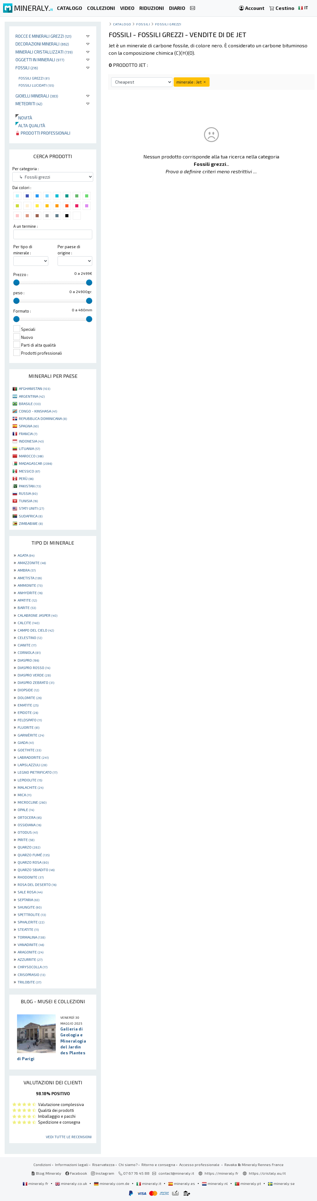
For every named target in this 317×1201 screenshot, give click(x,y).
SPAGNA (29, 426)
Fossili (26, 67)
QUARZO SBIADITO (36, 869)
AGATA (26, 555)
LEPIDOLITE (30, 780)
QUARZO (29, 847)
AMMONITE (30, 585)
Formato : (22, 311)
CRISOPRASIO (31, 974)
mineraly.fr (36, 1183)
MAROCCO (31, 456)
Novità (23, 117)
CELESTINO (30, 637)
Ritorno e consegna (158, 1164)
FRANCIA (28, 433)
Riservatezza (103, 1164)
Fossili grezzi (34, 78)
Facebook (76, 1173)
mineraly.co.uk (71, 1183)
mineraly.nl (215, 1183)
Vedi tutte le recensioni (69, 1136)
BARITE (27, 607)
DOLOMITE (29, 697)
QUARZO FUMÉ (34, 855)
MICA (24, 795)
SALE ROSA (30, 892)
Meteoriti (28, 103)
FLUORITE (28, 727)
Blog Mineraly (46, 1173)
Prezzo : (20, 274)
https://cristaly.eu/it (267, 1173)
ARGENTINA (32, 396)
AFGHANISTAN (34, 388)
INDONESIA (31, 441)
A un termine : (25, 226)
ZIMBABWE (31, 523)
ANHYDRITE (30, 592)
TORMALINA (31, 937)
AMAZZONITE (32, 562)
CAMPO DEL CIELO (36, 630)
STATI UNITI (31, 508)
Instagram (102, 1173)
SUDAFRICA (30, 516)
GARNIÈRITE (31, 735)
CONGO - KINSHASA (38, 411)
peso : (18, 292)
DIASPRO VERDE (34, 675)
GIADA (26, 742)
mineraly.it (149, 1183)
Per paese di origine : (69, 249)
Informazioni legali (71, 1164)
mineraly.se (281, 1183)
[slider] (16, 282)
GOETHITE (29, 750)
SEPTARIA (28, 899)
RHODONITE (31, 877)
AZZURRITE (30, 959)
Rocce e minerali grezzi (43, 36)
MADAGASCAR (35, 463)
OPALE (26, 809)
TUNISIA (28, 501)
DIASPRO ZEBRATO (36, 682)
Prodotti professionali (42, 133)
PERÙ (26, 478)
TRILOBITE (29, 982)
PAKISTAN (30, 486)
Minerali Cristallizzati (44, 51)
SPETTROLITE (32, 914)
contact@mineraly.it (176, 1173)
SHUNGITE (29, 907)
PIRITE (26, 839)
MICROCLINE (32, 802)
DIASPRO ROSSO (34, 667)
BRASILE (30, 403)
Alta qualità (30, 125)
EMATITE (28, 705)
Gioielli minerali (36, 95)
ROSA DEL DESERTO (37, 884)
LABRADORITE (33, 757)
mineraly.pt (248, 1183)
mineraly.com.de (112, 1183)
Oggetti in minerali (39, 59)
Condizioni (42, 1164)
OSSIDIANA (29, 825)
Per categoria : (25, 168)
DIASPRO (28, 660)
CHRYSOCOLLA (32, 967)
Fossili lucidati (36, 85)
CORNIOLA (29, 652)
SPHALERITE (31, 922)
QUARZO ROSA (33, 862)
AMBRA (27, 570)
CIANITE (27, 645)
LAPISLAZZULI (32, 765)
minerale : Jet (191, 81)
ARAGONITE (30, 952)
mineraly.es (182, 1183)
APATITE (27, 600)
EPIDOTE (28, 712)
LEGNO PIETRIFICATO (37, 772)
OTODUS (28, 832)
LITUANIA (29, 448)
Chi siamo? (128, 1164)
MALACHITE (30, 787)
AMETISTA (30, 578)
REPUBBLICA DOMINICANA (43, 418)
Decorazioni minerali (42, 43)
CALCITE (28, 622)
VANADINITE (31, 944)
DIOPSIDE (28, 690)
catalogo (122, 24)
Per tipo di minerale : (22, 249)
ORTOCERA (29, 817)
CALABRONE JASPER (37, 615)
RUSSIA (28, 493)
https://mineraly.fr (221, 1173)
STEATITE (28, 929)
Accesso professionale (199, 1164)
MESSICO (29, 471)
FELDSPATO (30, 720)
